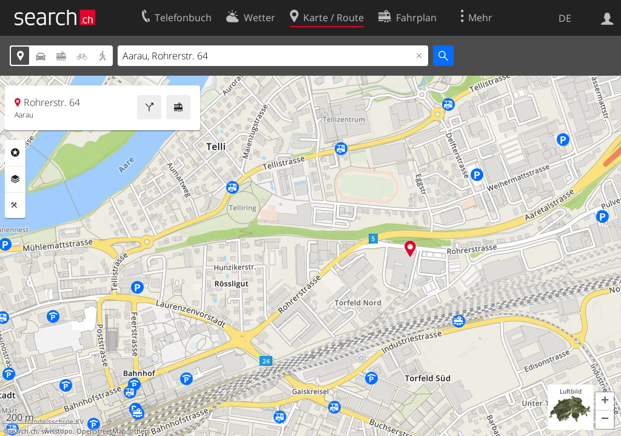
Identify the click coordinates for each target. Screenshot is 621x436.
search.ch (23, 431)
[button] (605, 401)
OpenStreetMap (101, 431)
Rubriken (15, 152)
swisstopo (57, 431)
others (140, 431)
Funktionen (15, 205)
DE (565, 18)
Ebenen (15, 179)
